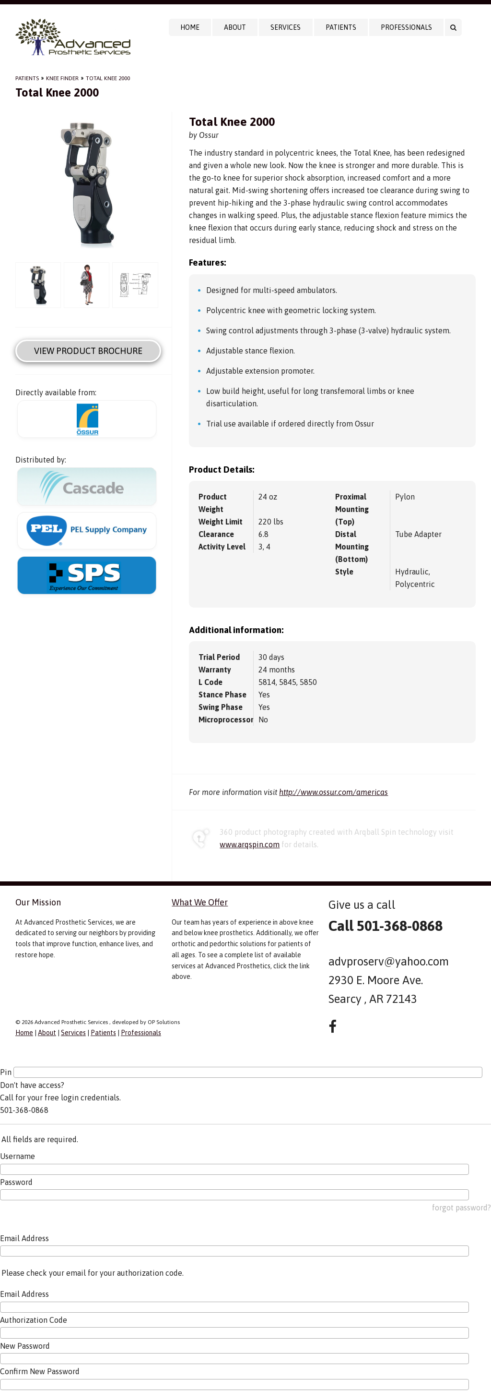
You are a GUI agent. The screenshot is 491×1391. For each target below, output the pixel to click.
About (235, 27)
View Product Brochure (88, 351)
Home (189, 27)
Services (285, 27)
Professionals (406, 27)
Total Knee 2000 (108, 78)
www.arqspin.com (250, 844)
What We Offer (200, 902)
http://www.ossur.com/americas (333, 792)
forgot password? (461, 1207)
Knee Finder (62, 78)
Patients (341, 27)
